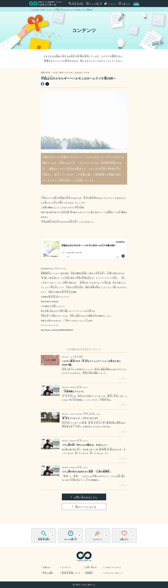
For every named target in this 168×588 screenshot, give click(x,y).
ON (136, 4)
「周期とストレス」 (73, 391)
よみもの (78, 73)
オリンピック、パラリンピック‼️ (80, 417)
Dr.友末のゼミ (76, 387)
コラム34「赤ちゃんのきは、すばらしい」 (85, 444)
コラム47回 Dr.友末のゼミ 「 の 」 (87, 471)
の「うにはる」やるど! (88, 414)
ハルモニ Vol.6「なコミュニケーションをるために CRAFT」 (91, 362)
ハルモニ (74, 357)
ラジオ (86, 73)
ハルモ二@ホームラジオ (62, 73)
